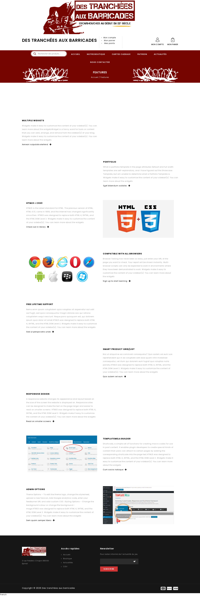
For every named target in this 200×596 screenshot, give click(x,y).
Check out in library (37, 227)
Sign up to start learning (117, 281)
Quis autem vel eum (114, 376)
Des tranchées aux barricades (59, 40)
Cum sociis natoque (115, 469)
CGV (65, 566)
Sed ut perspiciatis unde (40, 332)
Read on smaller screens (40, 421)
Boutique (67, 558)
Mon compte (109, 37)
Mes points (109, 43)
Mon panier (109, 40)
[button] (100, 594)
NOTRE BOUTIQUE (96, 54)
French (3, 594)
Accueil (94, 77)
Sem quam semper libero (40, 520)
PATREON (142, 54)
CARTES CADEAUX (121, 54)
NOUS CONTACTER (100, 62)
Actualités (68, 562)
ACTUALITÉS (160, 54)
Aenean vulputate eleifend (37, 144)
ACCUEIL (75, 54)
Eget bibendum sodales (116, 185)
